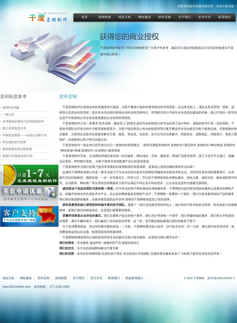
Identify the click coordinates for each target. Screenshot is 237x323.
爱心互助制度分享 (14, 128)
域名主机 (8, 278)
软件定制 (43, 278)
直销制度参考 (13, 96)
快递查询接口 (134, 278)
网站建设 (26, 278)
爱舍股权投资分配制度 (17, 149)
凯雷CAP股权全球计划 (17, 156)
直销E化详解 (10, 107)
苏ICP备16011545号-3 (221, 278)
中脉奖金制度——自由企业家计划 (24, 135)
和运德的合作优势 (14, 142)
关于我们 (79, 278)
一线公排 (8, 114)
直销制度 (61, 278)
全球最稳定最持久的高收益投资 (23, 121)
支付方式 (96, 278)
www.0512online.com (16, 286)
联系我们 (114, 278)
